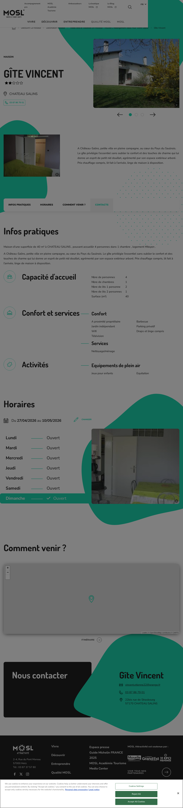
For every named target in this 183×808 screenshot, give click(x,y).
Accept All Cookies (136, 804)
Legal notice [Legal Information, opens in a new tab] (93, 792)
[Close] (178, 796)
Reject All (136, 796)
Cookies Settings (136, 789)
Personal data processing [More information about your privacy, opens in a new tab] (76, 792)
